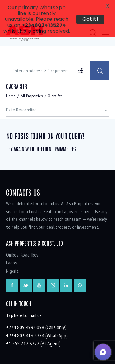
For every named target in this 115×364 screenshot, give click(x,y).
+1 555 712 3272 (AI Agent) (33, 326)
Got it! (90, 19)
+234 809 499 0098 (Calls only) (36, 310)
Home (11, 79)
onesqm (60, 353)
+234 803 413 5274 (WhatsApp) (37, 318)
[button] (103, 352)
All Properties (32, 79)
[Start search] (99, 54)
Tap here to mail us (24, 298)
